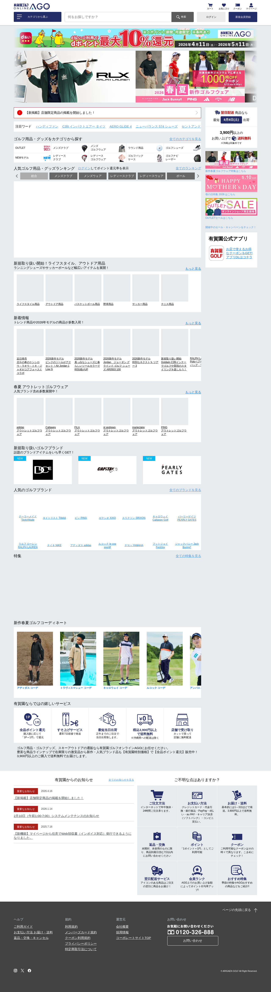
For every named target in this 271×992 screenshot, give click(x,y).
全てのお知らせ (121, 779)
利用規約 (71, 926)
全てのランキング (188, 168)
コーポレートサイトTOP (133, 938)
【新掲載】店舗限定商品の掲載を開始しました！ (60, 112)
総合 (34, 176)
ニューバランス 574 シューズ (157, 126)
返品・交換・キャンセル (31, 938)
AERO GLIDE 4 (121, 126)
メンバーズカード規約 (81, 932)
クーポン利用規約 (77, 938)
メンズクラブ (63, 176)
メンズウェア (93, 176)
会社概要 (122, 926)
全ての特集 (188, 556)
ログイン (211, 16)
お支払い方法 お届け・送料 (33, 932)
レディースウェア (151, 176)
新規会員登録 (243, 16)
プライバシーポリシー (81, 943)
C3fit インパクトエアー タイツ (83, 126)
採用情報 (122, 932)
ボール (180, 176)
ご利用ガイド (23, 926)
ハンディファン (47, 126)
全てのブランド (185, 490)
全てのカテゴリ (185, 139)
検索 (183, 16)
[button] (20, 76)
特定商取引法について (81, 949)
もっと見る (193, 268)
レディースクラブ (122, 176)
